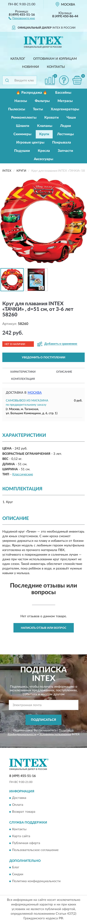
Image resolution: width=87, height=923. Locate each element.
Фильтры (42, 101)
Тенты (38, 109)
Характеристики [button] (22, 371)
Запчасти (65, 151)
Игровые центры (30, 142)
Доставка (19, 798)
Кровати (51, 117)
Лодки (65, 126)
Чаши (71, 117)
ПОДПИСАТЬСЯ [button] (43, 720)
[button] (22, 18)
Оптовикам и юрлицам (55, 58)
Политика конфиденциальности (36, 881)
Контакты (56, 67)
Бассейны (63, 92)
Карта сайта (21, 836)
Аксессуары (43, 159)
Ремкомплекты (23, 117)
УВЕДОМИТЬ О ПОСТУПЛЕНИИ (43, 357)
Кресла (44, 151)
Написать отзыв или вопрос (43, 627)
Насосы (20, 101)
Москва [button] (35, 392)
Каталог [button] (17, 58)
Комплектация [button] (23, 379)
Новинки (30, 67)
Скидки (17, 874)
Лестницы (65, 134)
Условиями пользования (55, 734)
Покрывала (61, 142)
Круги (44, 134)
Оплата (17, 805)
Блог (15, 867)
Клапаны (44, 126)
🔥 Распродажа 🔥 (31, 92)
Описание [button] (64, 371)
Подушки (22, 151)
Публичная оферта (26, 843)
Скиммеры (22, 134)
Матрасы (65, 101)
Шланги (22, 126)
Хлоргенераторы (65, 109)
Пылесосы (16, 109)
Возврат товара (23, 812)
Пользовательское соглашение (35, 850)
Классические (22, 474)
